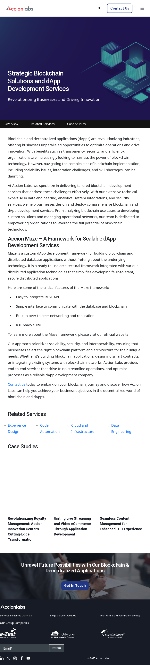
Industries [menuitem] (15, 615)
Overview (11, 124)
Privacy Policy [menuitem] (123, 615)
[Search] (99, 8)
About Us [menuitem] (71, 615)
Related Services (43, 124)
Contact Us (119, 8)
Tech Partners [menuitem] (107, 615)
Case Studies (76, 124)
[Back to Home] (19, 8)
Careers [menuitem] (61, 615)
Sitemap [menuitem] (135, 615)
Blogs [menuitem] (53, 615)
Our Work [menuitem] (27, 615)
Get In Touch (75, 585)
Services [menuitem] (4, 615)
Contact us (16, 384)
